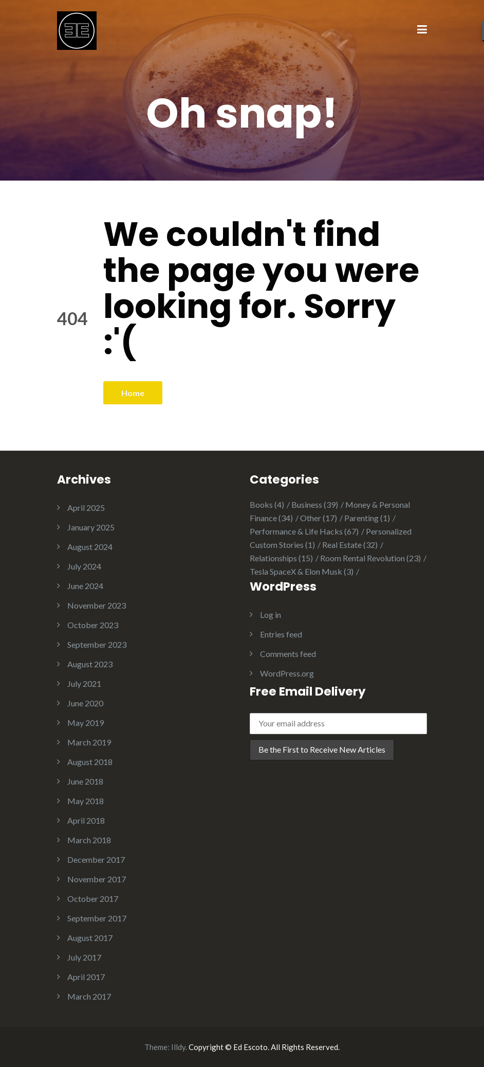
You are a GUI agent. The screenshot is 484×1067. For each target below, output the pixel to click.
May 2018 (85, 801)
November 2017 (96, 879)
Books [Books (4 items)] (267, 504)
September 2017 (96, 918)
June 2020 (85, 703)
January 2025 (91, 527)
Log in (270, 614)
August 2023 (90, 664)
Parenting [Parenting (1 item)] (367, 518)
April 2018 (86, 820)
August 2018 (90, 762)
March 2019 (89, 742)
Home (132, 393)
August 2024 (90, 547)
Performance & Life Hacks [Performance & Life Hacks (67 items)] (304, 531)
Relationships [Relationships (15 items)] (281, 558)
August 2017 (90, 937)
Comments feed (288, 654)
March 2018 (89, 840)
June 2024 (85, 586)
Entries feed (281, 634)
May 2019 (85, 722)
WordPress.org (287, 673)
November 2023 (96, 605)
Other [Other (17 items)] (318, 518)
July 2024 (84, 566)
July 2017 (84, 957)
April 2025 (86, 507)
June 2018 (85, 781)
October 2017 (92, 898)
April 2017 (86, 977)
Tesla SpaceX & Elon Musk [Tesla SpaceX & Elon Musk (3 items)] (301, 571)
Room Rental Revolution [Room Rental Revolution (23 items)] (370, 558)
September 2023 (96, 644)
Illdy (178, 1047)
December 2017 (96, 859)
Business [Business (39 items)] (314, 504)
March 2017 (89, 996)
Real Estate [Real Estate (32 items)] (350, 544)
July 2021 (84, 683)
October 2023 (92, 625)
